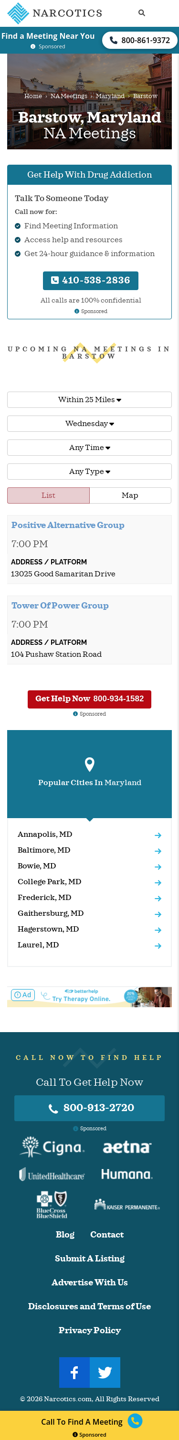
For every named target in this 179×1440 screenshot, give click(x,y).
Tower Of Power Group (60, 605)
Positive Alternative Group (68, 525)
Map (130, 495)
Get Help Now (89, 699)
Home (33, 96)
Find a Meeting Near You (48, 36)
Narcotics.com (68, 1399)
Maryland (110, 96)
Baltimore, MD (44, 850)
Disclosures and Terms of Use (89, 1306)
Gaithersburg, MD (51, 913)
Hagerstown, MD (48, 929)
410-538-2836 (90, 280)
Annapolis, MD (45, 834)
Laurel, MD (38, 945)
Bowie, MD (37, 866)
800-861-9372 (140, 40)
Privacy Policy (90, 1330)
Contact (107, 1234)
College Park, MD (50, 882)
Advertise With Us (90, 1282)
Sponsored (89, 1434)
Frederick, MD (45, 897)
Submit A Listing (90, 1258)
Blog (65, 1234)
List (48, 495)
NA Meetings (69, 96)
